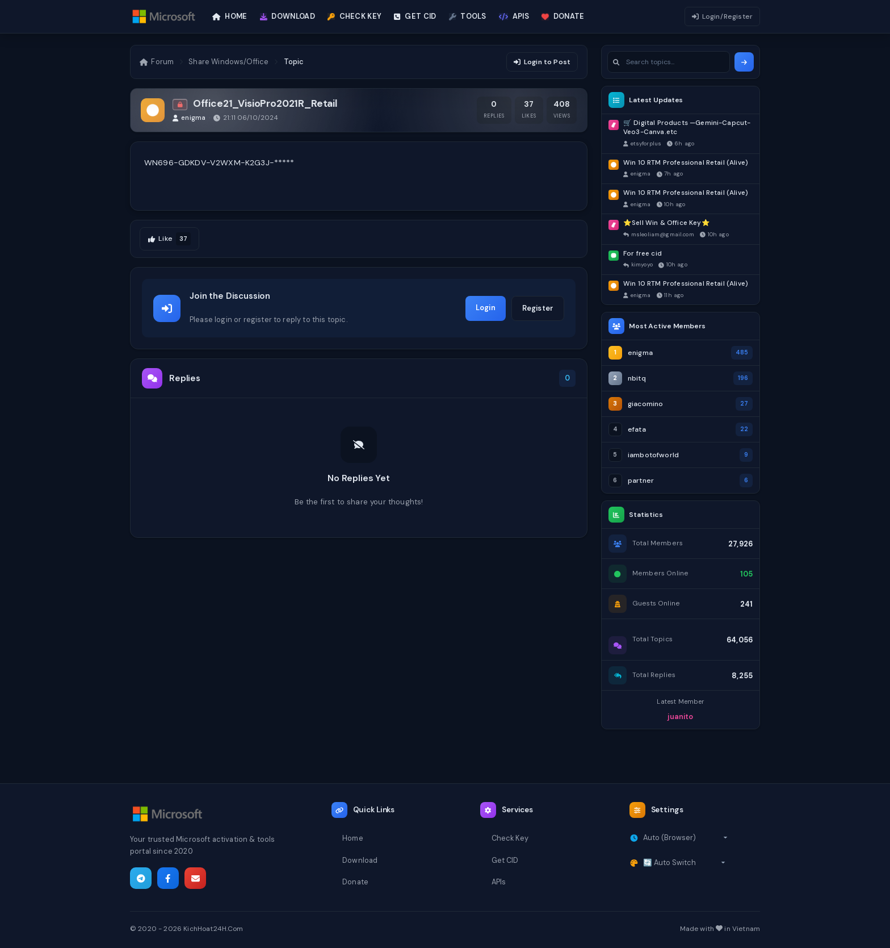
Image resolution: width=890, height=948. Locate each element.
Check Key (510, 838)
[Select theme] (684, 863)
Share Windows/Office (228, 61)
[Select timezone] (685, 838)
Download (359, 860)
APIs (499, 882)
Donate (355, 882)
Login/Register (722, 16)
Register (537, 308)
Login (486, 307)
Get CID (505, 860)
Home (352, 838)
